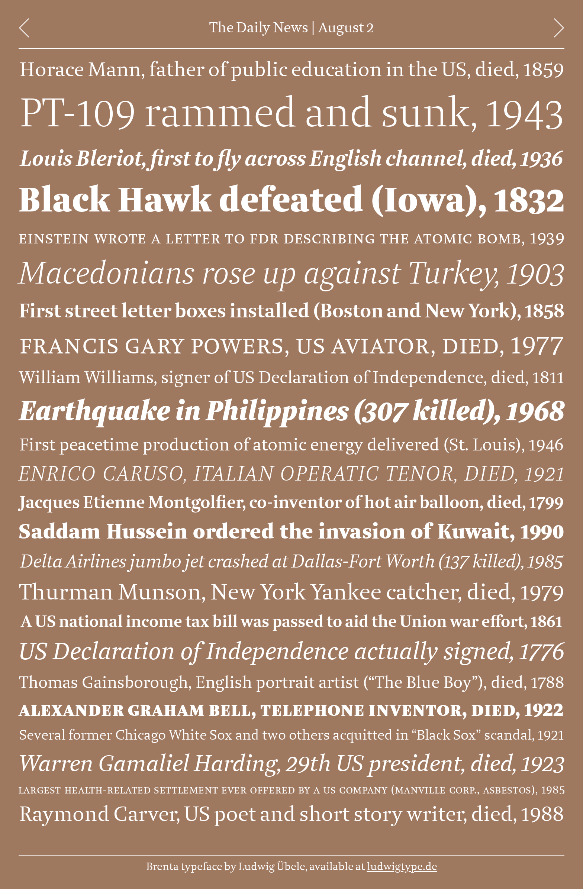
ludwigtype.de (402, 866)
